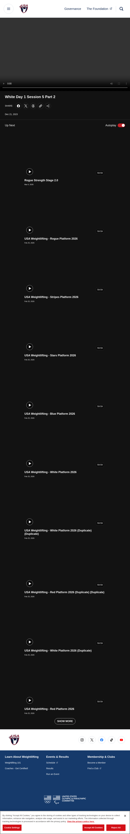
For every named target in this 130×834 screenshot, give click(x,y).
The (100, 8)
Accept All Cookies (93, 827)
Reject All (115, 827)
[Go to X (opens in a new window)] (92, 740)
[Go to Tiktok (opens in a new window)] (111, 740)
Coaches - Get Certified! (16, 768)
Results (49, 768)
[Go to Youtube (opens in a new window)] (121, 740)
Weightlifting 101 (13, 762)
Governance (72, 8)
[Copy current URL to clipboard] (40, 106)
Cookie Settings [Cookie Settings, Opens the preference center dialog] (12, 827)
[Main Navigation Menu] (9, 9)
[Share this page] (48, 106)
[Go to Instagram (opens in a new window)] (82, 740)
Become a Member (96, 762)
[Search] (121, 9)
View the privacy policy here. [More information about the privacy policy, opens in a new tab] (81, 821)
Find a (94, 768)
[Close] (125, 815)
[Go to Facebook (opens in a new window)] (101, 740)
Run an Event (52, 774)
